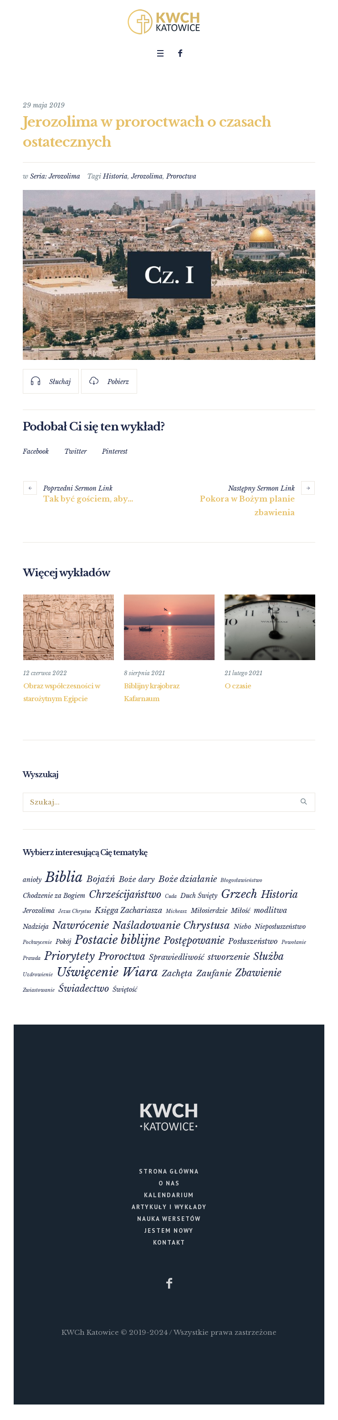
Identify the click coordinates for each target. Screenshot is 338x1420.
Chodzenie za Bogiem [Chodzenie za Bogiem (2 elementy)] (54, 895)
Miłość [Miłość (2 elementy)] (240, 910)
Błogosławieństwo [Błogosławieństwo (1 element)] (241, 880)
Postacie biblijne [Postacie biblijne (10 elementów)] (117, 940)
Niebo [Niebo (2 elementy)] (242, 926)
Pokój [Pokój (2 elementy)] (63, 941)
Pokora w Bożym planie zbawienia (247, 505)
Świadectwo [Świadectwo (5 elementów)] (83, 988)
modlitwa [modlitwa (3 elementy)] (270, 909)
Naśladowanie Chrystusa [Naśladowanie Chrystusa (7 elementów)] (171, 924)
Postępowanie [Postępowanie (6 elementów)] (194, 940)
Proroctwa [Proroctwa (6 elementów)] (121, 956)
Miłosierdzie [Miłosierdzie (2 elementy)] (209, 910)
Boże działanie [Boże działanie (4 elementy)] (188, 878)
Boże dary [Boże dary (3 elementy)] (137, 878)
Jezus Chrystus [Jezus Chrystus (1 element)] (74, 911)
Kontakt (169, 1242)
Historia (115, 176)
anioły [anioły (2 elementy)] (32, 879)
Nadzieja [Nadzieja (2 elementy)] (36, 926)
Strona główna (169, 1171)
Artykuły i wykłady (169, 1206)
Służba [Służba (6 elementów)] (268, 956)
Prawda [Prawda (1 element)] (32, 958)
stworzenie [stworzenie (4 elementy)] (229, 956)
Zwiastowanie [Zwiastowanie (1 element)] (39, 990)
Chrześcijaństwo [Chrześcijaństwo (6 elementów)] (125, 894)
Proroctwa (181, 176)
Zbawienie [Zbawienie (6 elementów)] (258, 972)
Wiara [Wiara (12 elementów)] (140, 972)
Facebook (36, 451)
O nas (169, 1183)
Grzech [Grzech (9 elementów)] (239, 894)
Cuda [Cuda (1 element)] (171, 896)
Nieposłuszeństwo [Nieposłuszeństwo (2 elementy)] (280, 926)
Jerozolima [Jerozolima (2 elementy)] (39, 910)
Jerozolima (147, 176)
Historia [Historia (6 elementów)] (279, 894)
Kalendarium (169, 1195)
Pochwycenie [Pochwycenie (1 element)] (37, 942)
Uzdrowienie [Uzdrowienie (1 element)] (38, 974)
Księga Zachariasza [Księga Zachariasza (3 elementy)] (128, 909)
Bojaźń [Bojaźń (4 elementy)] (101, 878)
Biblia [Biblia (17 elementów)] (64, 877)
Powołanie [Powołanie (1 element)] (294, 942)
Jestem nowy (169, 1230)
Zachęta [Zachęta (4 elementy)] (177, 973)
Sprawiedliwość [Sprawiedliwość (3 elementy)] (176, 956)
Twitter (75, 451)
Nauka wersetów (169, 1218)
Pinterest (115, 451)
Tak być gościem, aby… (88, 498)
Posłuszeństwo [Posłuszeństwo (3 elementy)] (253, 940)
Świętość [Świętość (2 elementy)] (125, 989)
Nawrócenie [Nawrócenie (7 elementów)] (80, 924)
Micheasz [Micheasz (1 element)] (176, 911)
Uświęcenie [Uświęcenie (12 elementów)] (87, 972)
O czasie (238, 686)
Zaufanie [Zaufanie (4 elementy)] (213, 973)
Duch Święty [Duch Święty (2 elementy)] (198, 895)
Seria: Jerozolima (55, 176)
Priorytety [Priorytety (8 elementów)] (69, 955)
